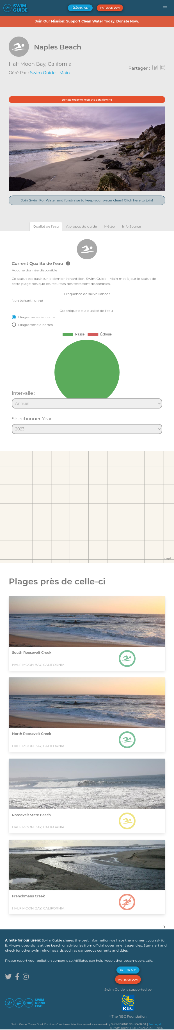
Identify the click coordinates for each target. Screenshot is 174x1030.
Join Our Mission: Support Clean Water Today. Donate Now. (87, 21)
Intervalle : (23, 393)
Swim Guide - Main (50, 72)
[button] (165, 8)
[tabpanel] (87, 334)
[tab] (46, 226)
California (60, 64)
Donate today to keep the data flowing (87, 99)
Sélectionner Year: (32, 418)
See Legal (154, 1024)
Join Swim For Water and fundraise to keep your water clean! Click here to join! (87, 200)
